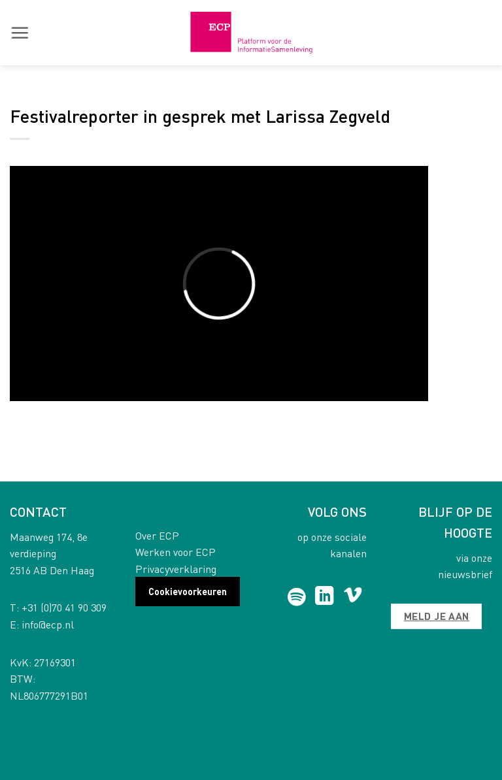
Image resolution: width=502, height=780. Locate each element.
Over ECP (157, 535)
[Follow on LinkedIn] (324, 597)
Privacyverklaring (175, 569)
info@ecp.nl (48, 624)
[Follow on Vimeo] (352, 597)
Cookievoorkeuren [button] (187, 591)
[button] (19, 32)
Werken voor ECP (175, 552)
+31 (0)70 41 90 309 (64, 607)
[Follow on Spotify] (296, 597)
